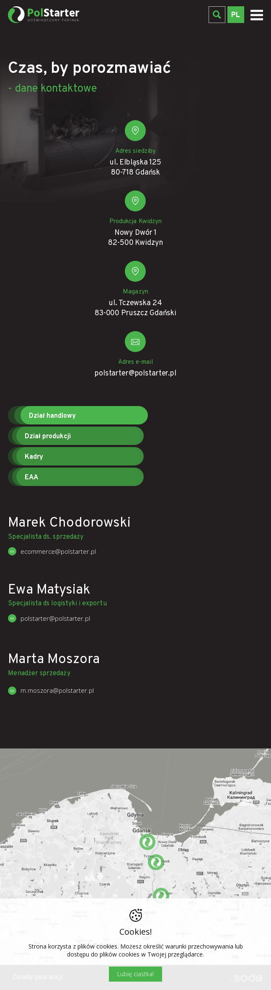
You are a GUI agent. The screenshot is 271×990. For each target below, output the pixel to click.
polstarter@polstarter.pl (135, 376)
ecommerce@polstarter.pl (58, 551)
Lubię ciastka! (135, 974)
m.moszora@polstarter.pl (57, 690)
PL (235, 15)
